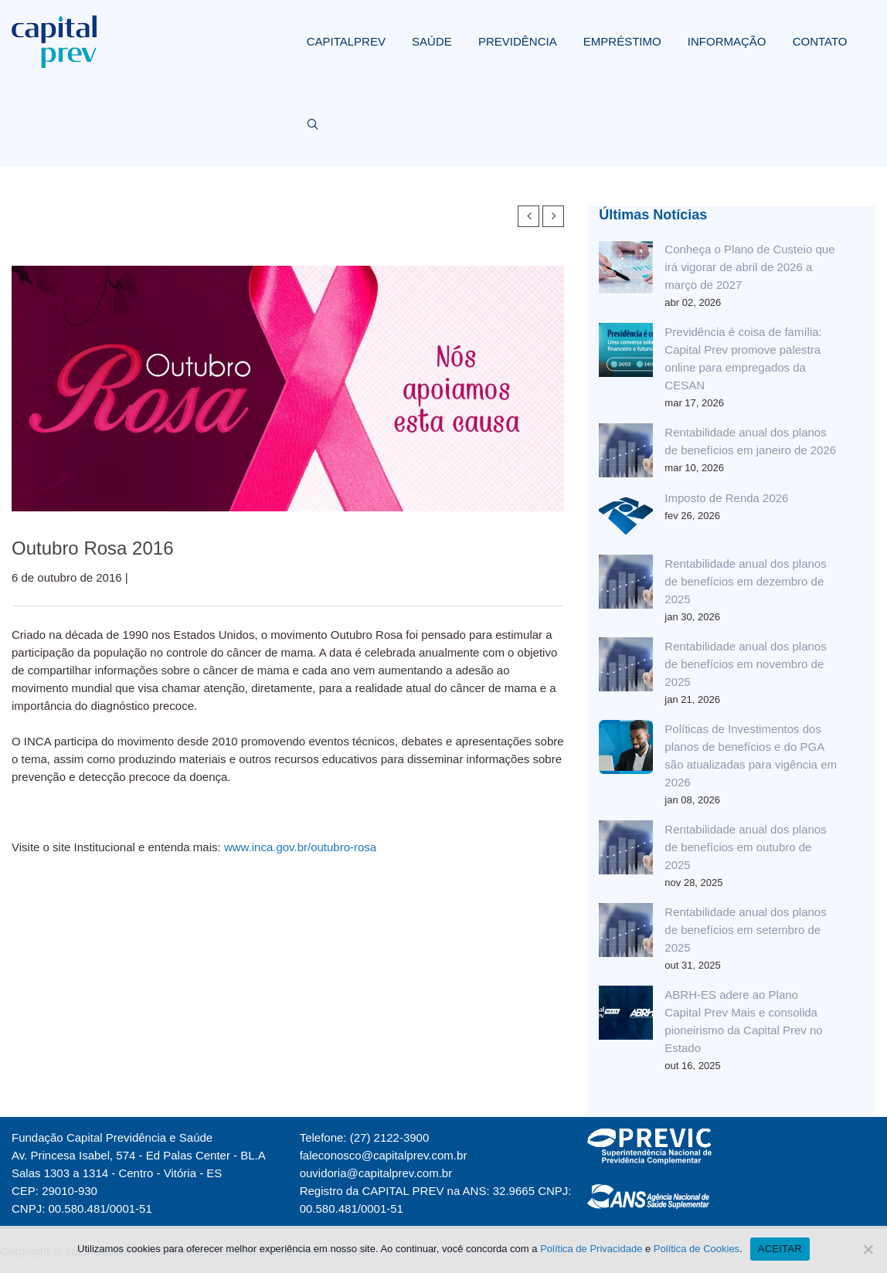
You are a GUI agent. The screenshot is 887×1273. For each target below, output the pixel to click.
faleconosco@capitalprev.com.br (383, 1155)
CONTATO (820, 41)
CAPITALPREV (346, 41)
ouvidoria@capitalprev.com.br (376, 1173)
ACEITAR (780, 1248)
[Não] (867, 1249)
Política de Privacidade (591, 1248)
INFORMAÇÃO (727, 41)
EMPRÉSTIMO (622, 41)
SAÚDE (432, 41)
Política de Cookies (696, 1248)
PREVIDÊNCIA (517, 41)
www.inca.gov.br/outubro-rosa (300, 847)
